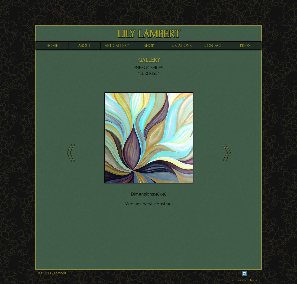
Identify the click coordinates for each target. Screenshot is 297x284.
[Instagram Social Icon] (244, 273)
